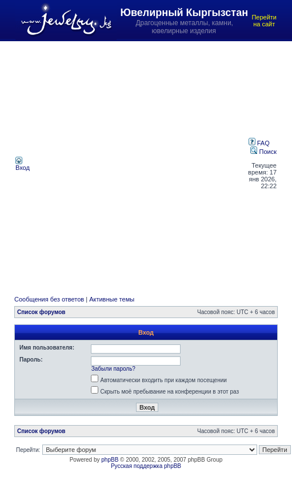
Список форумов (41, 312)
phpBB (109, 460)
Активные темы (111, 299)
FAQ (259, 143)
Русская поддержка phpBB (146, 466)
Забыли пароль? (113, 369)
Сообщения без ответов (49, 299)
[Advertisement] (122, 163)
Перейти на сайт (264, 20)
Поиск (263, 151)
